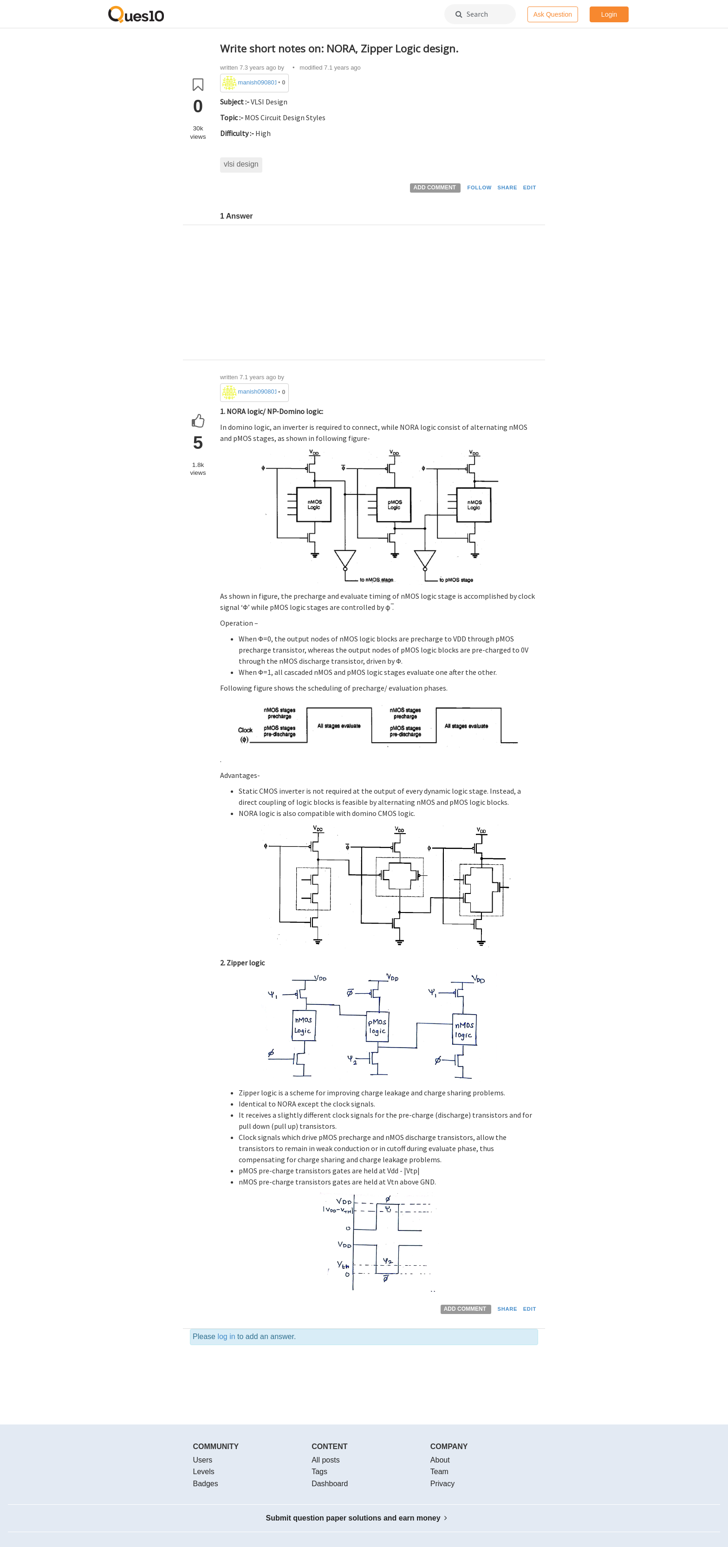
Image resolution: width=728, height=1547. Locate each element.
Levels (203, 1472)
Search (471, 14)
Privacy (442, 1484)
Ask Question (552, 14)
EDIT (529, 187)
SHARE (508, 187)
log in (226, 1336)
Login (609, 14)
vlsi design (241, 164)
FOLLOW (479, 187)
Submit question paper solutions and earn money (357, 1518)
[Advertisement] (379, 295)
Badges (205, 1484)
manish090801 (257, 82)
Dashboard (330, 1484)
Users (203, 1460)
